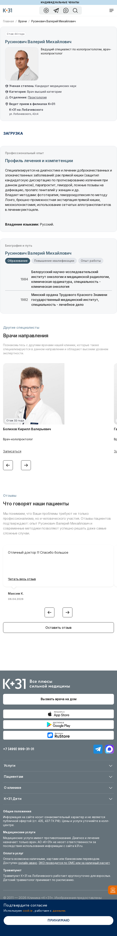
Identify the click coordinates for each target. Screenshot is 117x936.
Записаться (12, 451)
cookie (28, 910)
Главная (8, 21)
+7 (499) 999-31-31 (18, 749)
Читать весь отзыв (22, 579)
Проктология (37, 97)
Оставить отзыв (58, 628)
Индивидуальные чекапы (60, 2)
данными (59, 910)
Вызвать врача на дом (58, 699)
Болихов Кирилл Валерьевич (27, 429)
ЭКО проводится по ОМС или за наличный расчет (74, 863)
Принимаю (58, 920)
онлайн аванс (27, 863)
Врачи (22, 21)
